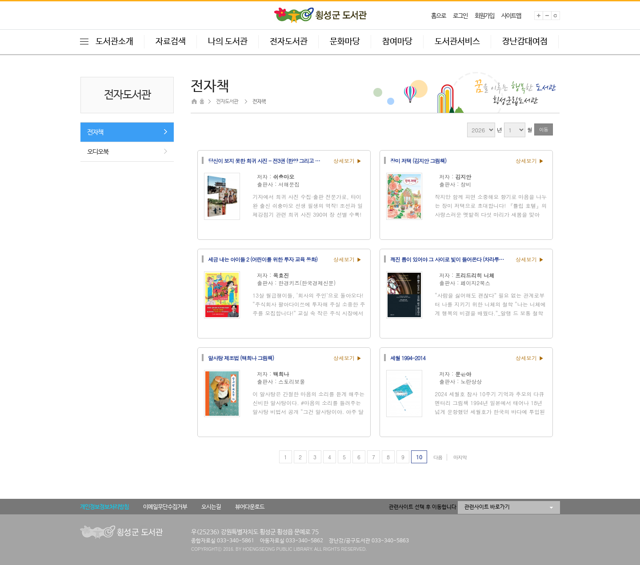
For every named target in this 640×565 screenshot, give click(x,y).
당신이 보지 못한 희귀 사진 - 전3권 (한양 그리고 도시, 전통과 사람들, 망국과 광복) (268, 160)
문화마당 (345, 42)
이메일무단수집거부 (165, 507)
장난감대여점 (525, 42)
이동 (543, 129)
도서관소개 (114, 42)
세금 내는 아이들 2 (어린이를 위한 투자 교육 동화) (262, 259)
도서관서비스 (457, 42)
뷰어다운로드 (249, 507)
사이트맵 (511, 16)
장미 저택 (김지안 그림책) (418, 160)
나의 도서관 (228, 42)
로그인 (460, 16)
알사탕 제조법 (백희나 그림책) (241, 357)
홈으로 (438, 16)
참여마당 (397, 42)
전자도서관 (289, 42)
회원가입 (484, 16)
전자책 (95, 132)
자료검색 (171, 42)
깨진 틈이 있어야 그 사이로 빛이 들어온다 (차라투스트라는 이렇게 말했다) (450, 259)
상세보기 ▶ (347, 160)
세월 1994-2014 (407, 357)
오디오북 (97, 151)
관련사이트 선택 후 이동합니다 (422, 507)
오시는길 (211, 507)
